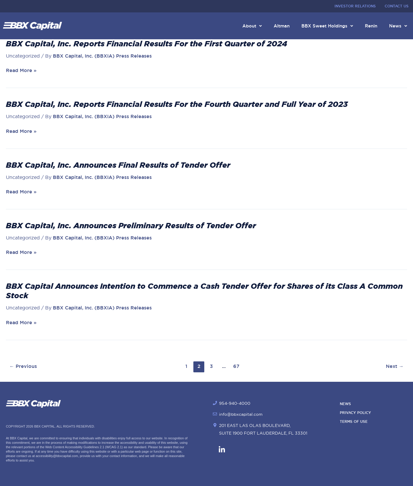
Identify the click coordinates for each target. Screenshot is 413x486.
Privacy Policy (355, 412)
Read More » (21, 70)
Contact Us (397, 6)
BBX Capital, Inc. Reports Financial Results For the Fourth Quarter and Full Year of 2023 (177, 104)
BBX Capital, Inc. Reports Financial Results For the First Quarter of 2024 (146, 43)
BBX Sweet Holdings (327, 26)
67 (236, 366)
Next (395, 366)
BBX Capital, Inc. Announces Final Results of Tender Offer (118, 165)
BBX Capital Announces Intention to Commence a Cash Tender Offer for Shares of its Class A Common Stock (204, 291)
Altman (282, 26)
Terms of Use (354, 421)
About (252, 26)
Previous (23, 366)
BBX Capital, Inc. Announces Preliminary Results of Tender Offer (131, 225)
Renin (371, 26)
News (398, 26)
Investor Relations (355, 6)
